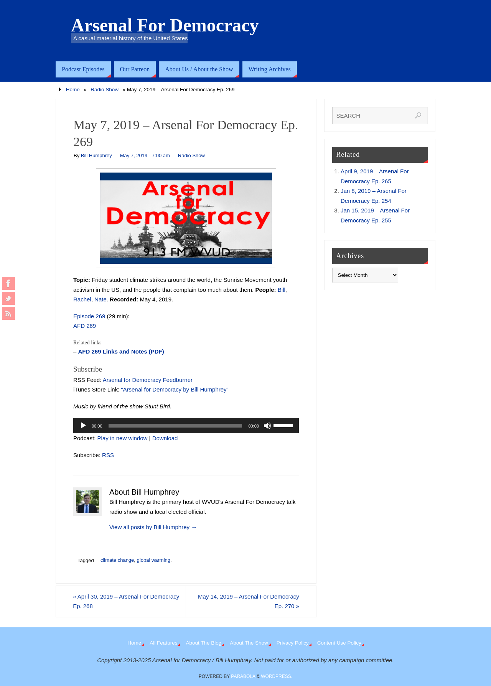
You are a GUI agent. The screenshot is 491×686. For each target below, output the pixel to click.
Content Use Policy (339, 643)
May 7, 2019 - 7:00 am (145, 155)
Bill (281, 289)
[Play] (83, 425)
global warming (153, 560)
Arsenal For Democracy (165, 25)
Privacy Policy (293, 643)
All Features (163, 643)
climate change (117, 560)
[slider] (175, 426)
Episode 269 (89, 316)
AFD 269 (84, 325)
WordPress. (276, 676)
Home (73, 89)
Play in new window (122, 438)
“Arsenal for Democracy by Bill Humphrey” (175, 389)
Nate (100, 299)
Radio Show (105, 89)
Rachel (82, 299)
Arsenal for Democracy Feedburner (148, 380)
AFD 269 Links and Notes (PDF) (121, 351)
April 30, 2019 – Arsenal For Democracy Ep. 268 (126, 601)
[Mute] (267, 425)
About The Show (249, 643)
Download (165, 438)
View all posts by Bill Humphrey (153, 527)
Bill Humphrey (96, 155)
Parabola (243, 676)
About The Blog (203, 643)
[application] (186, 425)
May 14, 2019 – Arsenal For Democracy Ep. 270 (248, 601)
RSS (108, 455)
